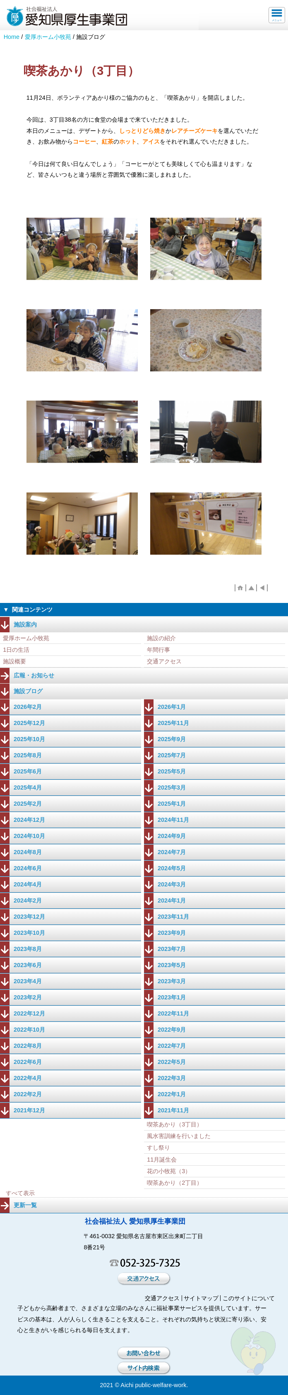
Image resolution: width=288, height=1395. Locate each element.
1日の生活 (16, 649)
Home (11, 37)
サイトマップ (201, 1298)
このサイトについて (249, 1298)
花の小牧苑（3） (169, 1171)
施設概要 (14, 661)
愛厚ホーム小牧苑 (48, 37)
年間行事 (158, 649)
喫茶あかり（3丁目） (174, 1124)
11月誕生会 (162, 1159)
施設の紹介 (161, 638)
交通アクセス (164, 661)
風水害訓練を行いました (179, 1136)
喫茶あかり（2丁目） (174, 1182)
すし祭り (158, 1147)
